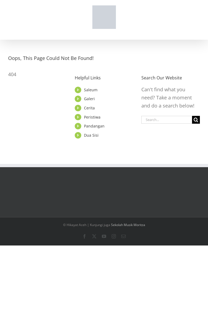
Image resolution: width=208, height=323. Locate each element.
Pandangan (94, 126)
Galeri (89, 98)
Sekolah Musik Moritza (128, 225)
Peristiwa (92, 117)
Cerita (89, 107)
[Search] (196, 120)
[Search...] (166, 120)
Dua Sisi (91, 135)
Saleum (91, 89)
